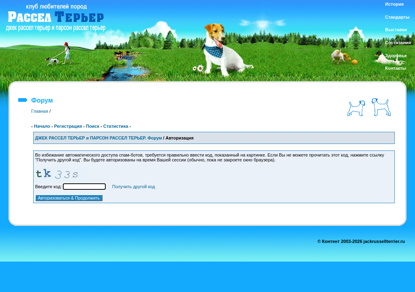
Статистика (115, 126)
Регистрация (68, 126)
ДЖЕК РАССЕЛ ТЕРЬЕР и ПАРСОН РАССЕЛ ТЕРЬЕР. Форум (98, 137)
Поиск (92, 126)
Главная (39, 111)
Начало (42, 126)
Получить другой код (133, 186)
